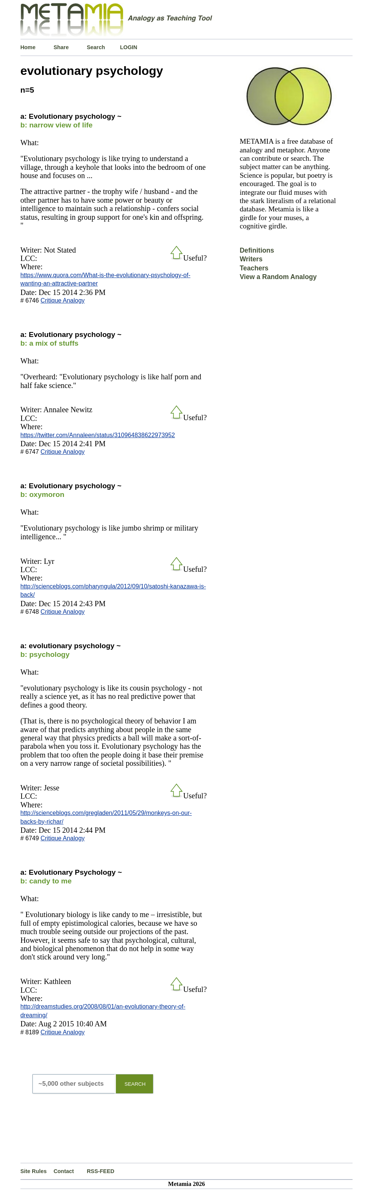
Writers (251, 259)
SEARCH (135, 1084)
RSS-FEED (100, 1171)
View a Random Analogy (278, 277)
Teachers (254, 268)
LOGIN (128, 47)
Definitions (257, 250)
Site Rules (33, 1171)
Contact (63, 1171)
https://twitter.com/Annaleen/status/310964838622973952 (97, 435)
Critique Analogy (63, 300)
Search (96, 47)
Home (28, 47)
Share (61, 47)
